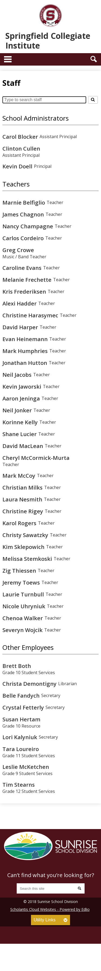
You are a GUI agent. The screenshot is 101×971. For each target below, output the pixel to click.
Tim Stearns (18, 784)
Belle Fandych (21, 695)
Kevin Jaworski (21, 386)
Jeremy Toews (21, 582)
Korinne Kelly (20, 422)
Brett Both (16, 666)
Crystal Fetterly (23, 707)
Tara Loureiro (20, 749)
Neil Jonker (17, 410)
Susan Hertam (21, 719)
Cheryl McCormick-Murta (35, 457)
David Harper (20, 327)
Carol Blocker (20, 136)
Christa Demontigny (29, 683)
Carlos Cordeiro (23, 238)
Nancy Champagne (27, 226)
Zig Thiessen (19, 570)
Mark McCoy (18, 475)
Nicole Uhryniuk (23, 606)
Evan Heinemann (25, 339)
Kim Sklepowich (23, 547)
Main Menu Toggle (8, 59)
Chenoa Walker (22, 618)
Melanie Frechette (26, 279)
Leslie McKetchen (25, 766)
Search (93, 59)
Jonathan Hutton (24, 362)
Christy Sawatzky (25, 535)
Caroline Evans (21, 267)
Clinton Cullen (21, 148)
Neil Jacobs (17, 374)
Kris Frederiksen (24, 291)
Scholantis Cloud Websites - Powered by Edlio (50, 909)
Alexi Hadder (19, 303)
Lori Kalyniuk (19, 737)
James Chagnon (23, 214)
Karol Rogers (19, 523)
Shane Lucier (19, 434)
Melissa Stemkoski (27, 558)
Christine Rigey (22, 511)
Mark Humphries (25, 351)
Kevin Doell (17, 166)
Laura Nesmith (22, 499)
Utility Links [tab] (44, 920)
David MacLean (22, 446)
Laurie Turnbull (23, 594)
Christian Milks (22, 487)
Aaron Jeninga (21, 398)
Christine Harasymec (30, 315)
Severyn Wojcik (22, 630)
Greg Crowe (18, 250)
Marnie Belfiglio (23, 202)
